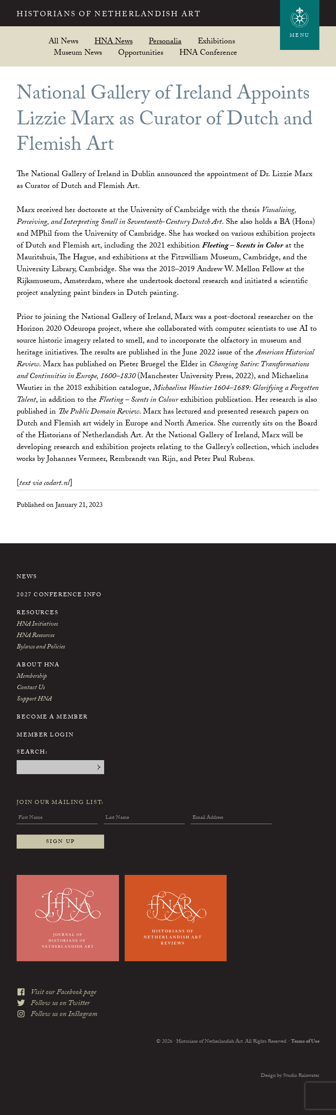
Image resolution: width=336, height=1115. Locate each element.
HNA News (113, 40)
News (27, 577)
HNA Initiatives (37, 624)
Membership (32, 677)
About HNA (38, 665)
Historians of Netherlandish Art (109, 15)
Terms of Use (305, 1041)
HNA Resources (35, 636)
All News (63, 40)
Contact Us (31, 688)
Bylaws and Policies (41, 647)
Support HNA (34, 699)
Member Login (45, 735)
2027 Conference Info (59, 595)
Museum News (78, 52)
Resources (37, 613)
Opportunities (140, 52)
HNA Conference (208, 52)
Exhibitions (216, 40)
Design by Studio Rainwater (290, 1076)
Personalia (165, 40)
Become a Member (52, 717)
